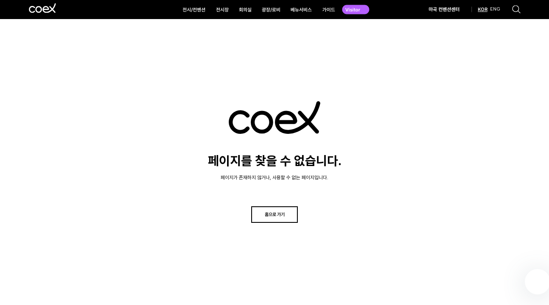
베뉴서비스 (301, 9)
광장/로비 (271, 9)
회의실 (245, 9)
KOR (483, 10)
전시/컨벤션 (194, 9)
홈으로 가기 (275, 214)
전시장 (222, 9)
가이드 (328, 9)
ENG (495, 9)
